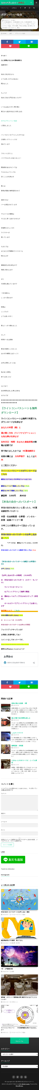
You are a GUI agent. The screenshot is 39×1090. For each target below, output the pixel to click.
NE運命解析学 (28, 22)
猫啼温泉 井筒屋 (17, 745)
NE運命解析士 (8, 22)
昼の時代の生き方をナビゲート (25, 1081)
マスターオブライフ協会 (18, 914)
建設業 (13, 942)
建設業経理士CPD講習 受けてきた (12, 940)
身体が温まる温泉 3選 (19, 703)
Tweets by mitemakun (7, 869)
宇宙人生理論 (23, 25)
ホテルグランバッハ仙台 (22, 23)
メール (4, 821)
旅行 (14, 20)
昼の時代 (30, 25)
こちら (4, 474)
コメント (3, 793)
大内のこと (15, 1001)
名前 (3, 813)
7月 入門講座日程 (7, 969)
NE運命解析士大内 (18, 22)
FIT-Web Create (24, 1084)
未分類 (18, 942)
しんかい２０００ (17, 733)
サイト (3, 830)
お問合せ (14, 8)
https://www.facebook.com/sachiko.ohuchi (15, 644)
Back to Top (19, 1041)
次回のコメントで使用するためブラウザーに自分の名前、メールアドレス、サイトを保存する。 (19, 840)
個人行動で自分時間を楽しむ (20, 718)
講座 (13, 971)
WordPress (19, 1086)
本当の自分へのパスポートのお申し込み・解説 (15, 912)
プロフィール (5, 8)
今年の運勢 (15, 25)
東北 (18, 27)
